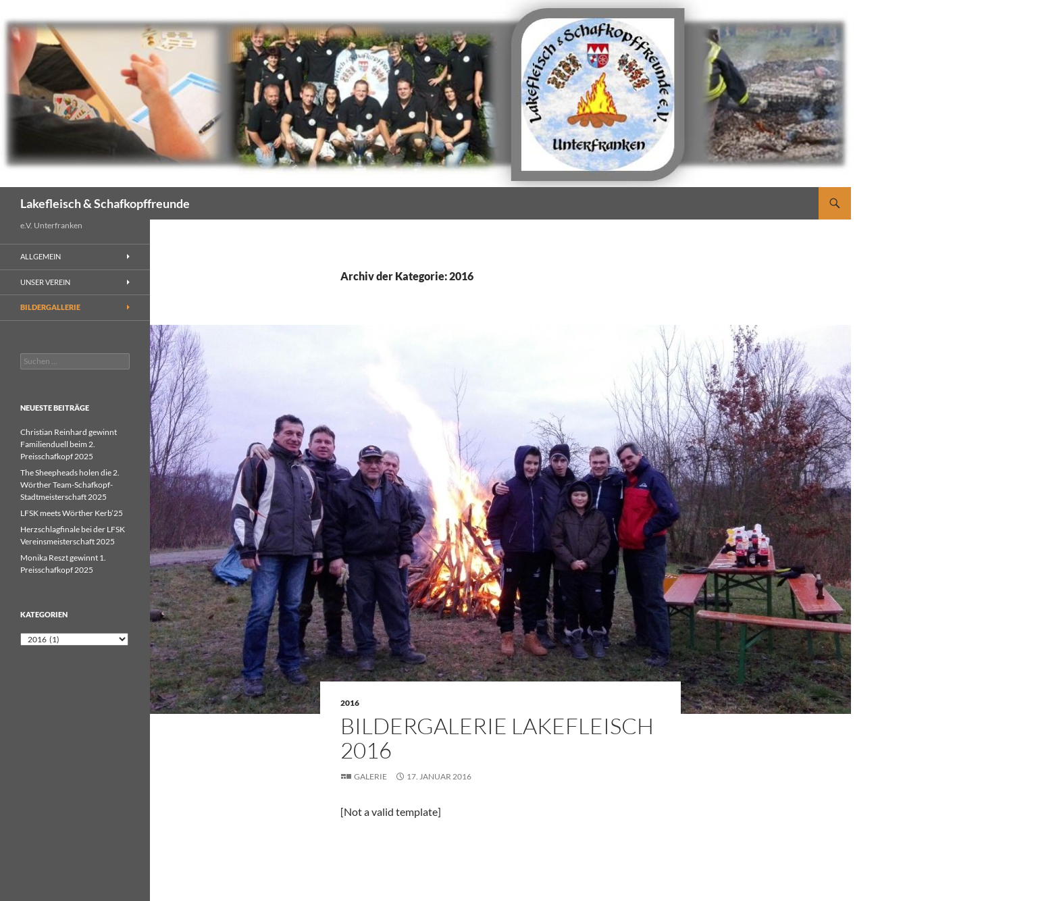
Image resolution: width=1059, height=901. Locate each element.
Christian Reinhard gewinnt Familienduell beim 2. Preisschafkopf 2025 (68, 444)
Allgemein (40, 256)
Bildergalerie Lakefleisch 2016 (497, 738)
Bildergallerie (50, 307)
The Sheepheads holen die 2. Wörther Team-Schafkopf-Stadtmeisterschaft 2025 (70, 484)
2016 (349, 703)
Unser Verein (45, 282)
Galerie (370, 776)
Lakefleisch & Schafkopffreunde (105, 203)
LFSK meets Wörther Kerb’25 (71, 513)
